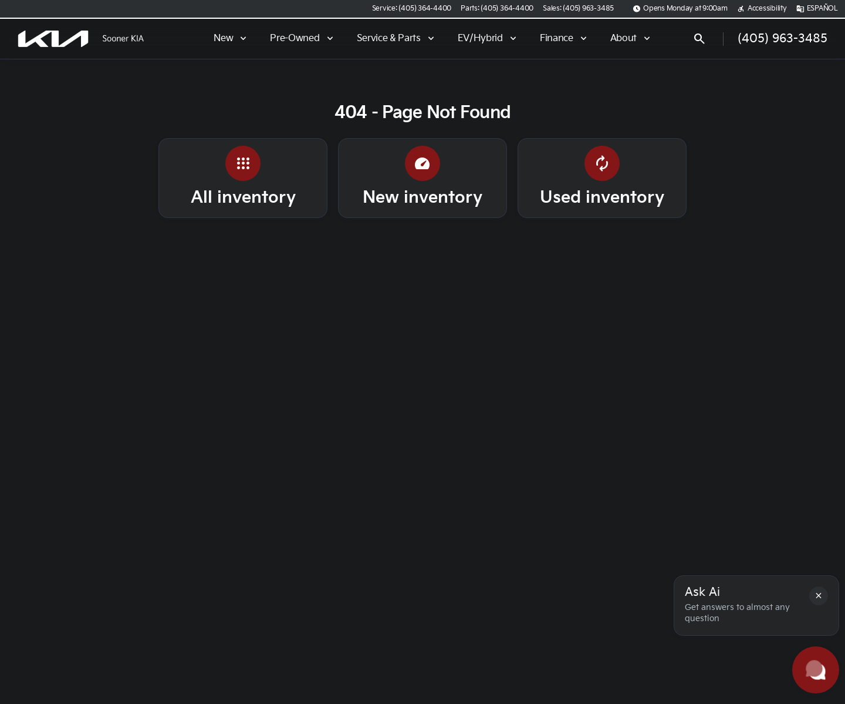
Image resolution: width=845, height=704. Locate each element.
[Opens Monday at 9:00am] (680, 9)
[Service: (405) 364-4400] (412, 9)
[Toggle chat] (815, 669)
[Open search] (699, 38)
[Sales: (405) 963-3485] (578, 9)
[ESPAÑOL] (817, 9)
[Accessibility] (762, 9)
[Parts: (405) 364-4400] (497, 9)
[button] (818, 595)
